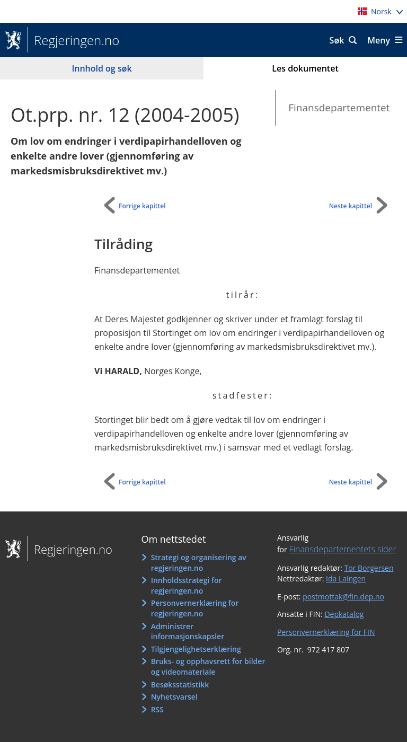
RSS (157, 709)
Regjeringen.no (73, 40)
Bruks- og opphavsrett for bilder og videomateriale (208, 666)
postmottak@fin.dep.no (343, 596)
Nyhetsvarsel (174, 697)
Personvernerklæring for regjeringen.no (195, 608)
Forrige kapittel (142, 205)
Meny (378, 40)
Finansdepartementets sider (342, 549)
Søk (337, 40)
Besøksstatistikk (180, 684)
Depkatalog (344, 614)
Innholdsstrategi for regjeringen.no (186, 585)
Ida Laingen (346, 578)
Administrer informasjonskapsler (188, 631)
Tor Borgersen (369, 568)
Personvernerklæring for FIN (326, 632)
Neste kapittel (350, 205)
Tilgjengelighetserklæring (196, 649)
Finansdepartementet (339, 107)
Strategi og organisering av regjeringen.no (198, 562)
